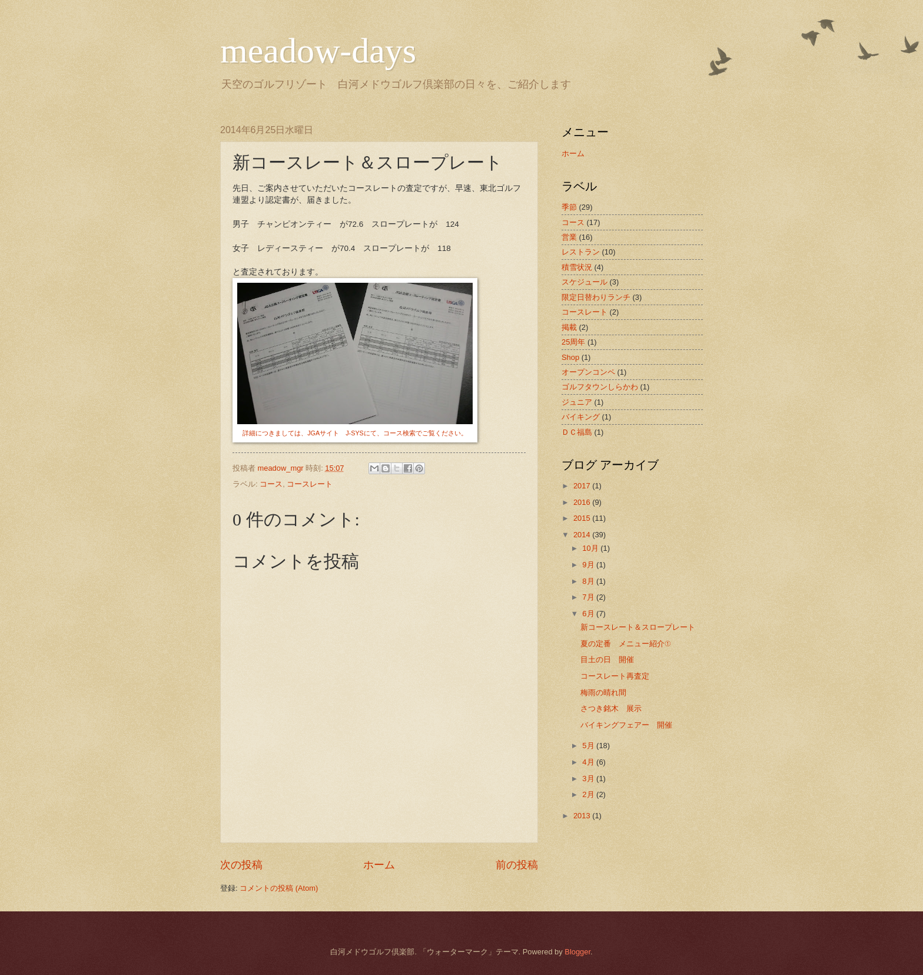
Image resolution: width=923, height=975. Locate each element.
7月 (589, 597)
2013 (582, 815)
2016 (582, 502)
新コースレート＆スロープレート (637, 627)
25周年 (573, 342)
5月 (589, 745)
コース (271, 484)
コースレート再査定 (614, 676)
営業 (569, 237)
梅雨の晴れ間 (603, 692)
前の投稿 (517, 865)
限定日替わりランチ (596, 297)
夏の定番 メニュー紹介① (625, 643)
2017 (582, 485)
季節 (569, 207)
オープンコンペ (588, 372)
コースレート (310, 484)
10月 (591, 548)
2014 (582, 534)
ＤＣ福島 (577, 432)
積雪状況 (577, 267)
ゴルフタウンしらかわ (600, 386)
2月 (589, 794)
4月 (589, 762)
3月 (589, 778)
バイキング (581, 416)
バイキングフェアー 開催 (626, 724)
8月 (589, 581)
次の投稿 (241, 865)
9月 (589, 564)
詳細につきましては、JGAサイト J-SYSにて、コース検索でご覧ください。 (355, 433)
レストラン (581, 251)
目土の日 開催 (607, 659)
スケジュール (584, 281)
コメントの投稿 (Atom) (279, 888)
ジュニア (577, 402)
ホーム (379, 865)
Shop (570, 357)
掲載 (569, 327)
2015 (582, 518)
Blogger (577, 951)
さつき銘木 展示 (611, 708)
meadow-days (318, 50)
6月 (589, 613)
